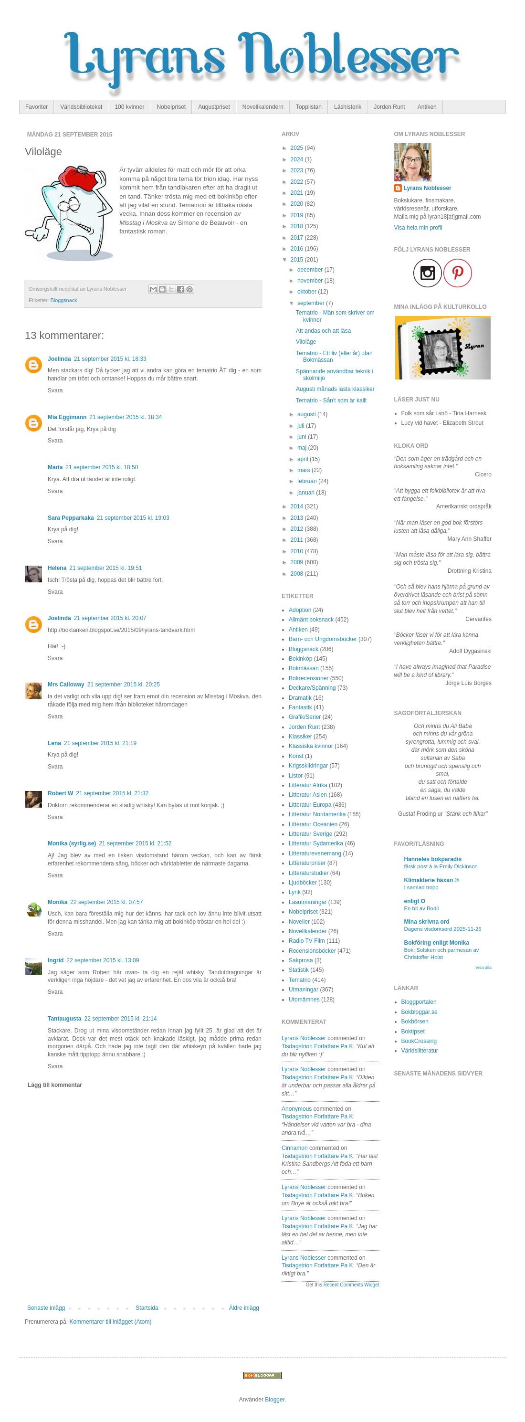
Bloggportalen (419, 1002)
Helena (57, 568)
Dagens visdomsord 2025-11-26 (443, 929)
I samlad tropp (421, 887)
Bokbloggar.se (419, 1012)
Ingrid (55, 960)
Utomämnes (304, 999)
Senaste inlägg (46, 1308)
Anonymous (297, 1109)
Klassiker (300, 736)
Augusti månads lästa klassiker (335, 389)
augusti (307, 414)
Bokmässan (304, 668)
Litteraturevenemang (315, 853)
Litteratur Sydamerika (316, 843)
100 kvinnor (129, 107)
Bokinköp (300, 658)
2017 (298, 237)
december (311, 269)
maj (302, 447)
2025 (298, 148)
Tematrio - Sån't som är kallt (331, 400)
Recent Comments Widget (351, 1284)
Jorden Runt (389, 107)
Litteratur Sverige (310, 834)
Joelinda (59, 359)
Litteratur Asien (308, 794)
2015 (298, 259)
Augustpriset (214, 107)
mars (304, 470)
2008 (298, 573)
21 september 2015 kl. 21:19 (100, 743)
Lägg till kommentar (55, 1085)
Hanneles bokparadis (433, 859)
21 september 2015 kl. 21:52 (135, 843)
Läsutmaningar (307, 902)
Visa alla (483, 967)
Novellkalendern (263, 107)
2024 (298, 159)
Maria (55, 467)
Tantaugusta (64, 1018)
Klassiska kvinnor (311, 746)
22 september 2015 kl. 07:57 (106, 902)
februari (307, 481)
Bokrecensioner (308, 678)
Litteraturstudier (308, 873)
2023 (298, 170)
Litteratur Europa (310, 804)
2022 (298, 182)
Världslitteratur (419, 1050)
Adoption (300, 610)
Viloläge (306, 341)
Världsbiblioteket (81, 107)
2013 (298, 518)
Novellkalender (307, 931)
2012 (298, 529)
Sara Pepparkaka (71, 518)
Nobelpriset (171, 107)
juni (302, 436)
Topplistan (309, 107)
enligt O (415, 901)
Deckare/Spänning (312, 688)
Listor (296, 775)
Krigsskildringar (308, 765)
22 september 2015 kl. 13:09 (102, 960)
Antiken (427, 107)
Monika (57, 902)
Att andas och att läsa (323, 330)
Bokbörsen (415, 1021)
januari (306, 492)
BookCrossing (419, 1041)
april (303, 459)
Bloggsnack (64, 300)
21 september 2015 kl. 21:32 (112, 793)
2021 (298, 193)
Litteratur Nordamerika (317, 814)
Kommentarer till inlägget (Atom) (110, 1321)
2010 (298, 551)
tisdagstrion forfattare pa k (317, 1046)
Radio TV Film (307, 940)
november (311, 280)
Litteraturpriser (307, 863)
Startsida (147, 1308)
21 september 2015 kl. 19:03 (133, 518)
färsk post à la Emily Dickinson (441, 866)
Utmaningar (303, 989)
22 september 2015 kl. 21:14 (120, 1018)
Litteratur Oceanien (313, 824)
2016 (298, 248)
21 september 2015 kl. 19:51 (105, 568)
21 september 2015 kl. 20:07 (110, 618)
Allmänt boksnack (311, 619)
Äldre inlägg (244, 1308)
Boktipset (413, 1031)
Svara (55, 390)
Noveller (299, 921)
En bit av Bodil (421, 908)
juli (301, 425)
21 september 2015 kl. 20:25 (123, 684)
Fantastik (300, 707)
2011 (298, 540)
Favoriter (36, 107)
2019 (298, 215)
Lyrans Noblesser (304, 1038)
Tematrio (300, 980)
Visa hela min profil (418, 227)
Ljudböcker (303, 882)
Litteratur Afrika (308, 785)
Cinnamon (295, 1148)
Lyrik (295, 892)
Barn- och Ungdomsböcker (323, 639)
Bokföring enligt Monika (437, 942)
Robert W (60, 793)
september (311, 303)
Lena (54, 743)
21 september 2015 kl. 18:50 (101, 467)
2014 (298, 506)
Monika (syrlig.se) (72, 843)
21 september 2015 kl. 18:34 (125, 417)
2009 (298, 562)
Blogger (274, 1399)
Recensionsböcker (312, 951)
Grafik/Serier (305, 717)
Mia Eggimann (67, 417)
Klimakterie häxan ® (431, 880)
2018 (298, 226)
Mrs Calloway (66, 684)
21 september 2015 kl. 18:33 (110, 359)
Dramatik (300, 698)
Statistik (299, 970)
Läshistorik (347, 107)
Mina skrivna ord (427, 921)
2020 (298, 203)
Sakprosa (301, 960)
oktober (307, 291)
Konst (296, 756)
